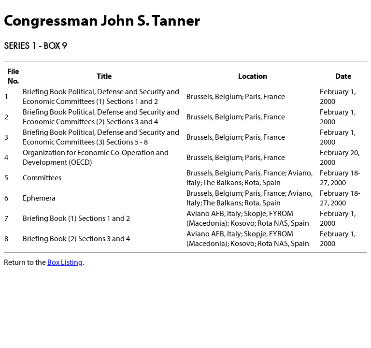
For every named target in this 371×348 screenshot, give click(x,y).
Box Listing (65, 262)
